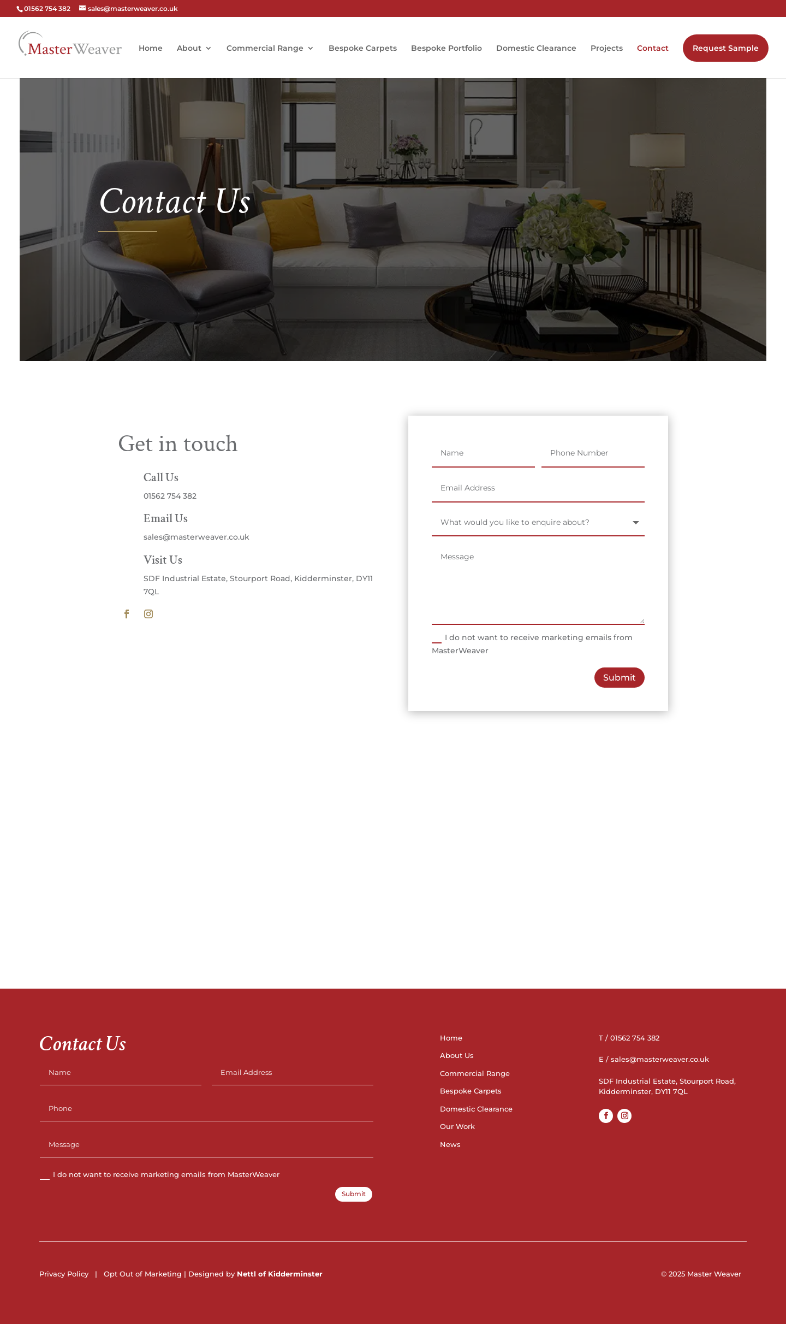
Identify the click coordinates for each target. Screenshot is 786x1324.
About (189, 48)
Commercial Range (265, 48)
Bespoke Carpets (363, 48)
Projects (607, 48)
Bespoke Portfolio (446, 48)
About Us (457, 1055)
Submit (619, 677)
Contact (653, 48)
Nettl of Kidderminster (280, 1273)
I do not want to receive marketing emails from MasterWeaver (532, 644)
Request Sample (726, 48)
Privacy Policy (63, 1273)
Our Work (457, 1126)
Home (151, 48)
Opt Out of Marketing (143, 1273)
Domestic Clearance (536, 48)
